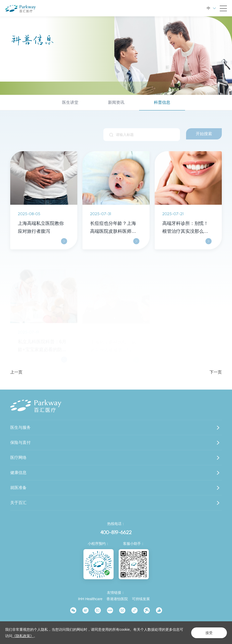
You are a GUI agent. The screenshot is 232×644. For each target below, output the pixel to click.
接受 (209, 633)
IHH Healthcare (90, 599)
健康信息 (18, 472)
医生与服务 (20, 427)
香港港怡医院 (117, 599)
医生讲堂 (70, 102)
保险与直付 (20, 442)
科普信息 (162, 102)
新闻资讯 (116, 102)
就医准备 (18, 487)
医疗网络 (18, 457)
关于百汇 (18, 502)
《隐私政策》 (23, 636)
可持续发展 (141, 599)
